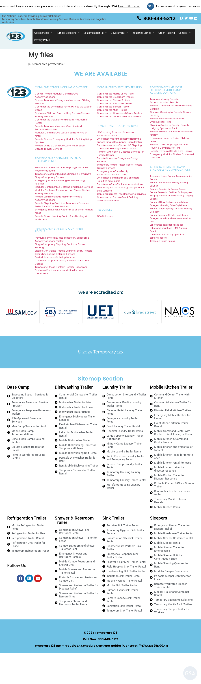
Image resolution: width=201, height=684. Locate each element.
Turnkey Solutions (68, 32)
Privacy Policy (42, 40)
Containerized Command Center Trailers (119, 113)
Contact (184, 32)
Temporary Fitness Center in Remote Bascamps (61, 267)
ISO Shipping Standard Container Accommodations (115, 134)
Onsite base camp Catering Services (55, 254)
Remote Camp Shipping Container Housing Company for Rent (169, 146)
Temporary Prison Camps (162, 241)
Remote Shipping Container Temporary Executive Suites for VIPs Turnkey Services (62, 205)
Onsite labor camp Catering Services (55, 257)
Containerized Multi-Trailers (112, 109)
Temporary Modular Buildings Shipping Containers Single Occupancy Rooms (63, 175)
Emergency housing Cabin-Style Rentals (169, 205)
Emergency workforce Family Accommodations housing (113, 173)
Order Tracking (166, 32)
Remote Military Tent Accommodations (169, 202)
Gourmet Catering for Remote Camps (168, 189)
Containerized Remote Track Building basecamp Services (117, 199)
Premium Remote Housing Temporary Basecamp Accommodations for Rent (62, 239)
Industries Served (143, 32)
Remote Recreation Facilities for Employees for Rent (167, 120)
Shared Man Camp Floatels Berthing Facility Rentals (63, 250)
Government (119, 32)
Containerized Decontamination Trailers (119, 116)
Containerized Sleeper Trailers (113, 106)
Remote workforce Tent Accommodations (120, 184)
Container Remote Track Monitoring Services (121, 193)
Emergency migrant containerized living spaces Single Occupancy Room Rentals (119, 140)
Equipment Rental (95, 32)
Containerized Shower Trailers (113, 100)
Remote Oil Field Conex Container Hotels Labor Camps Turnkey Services (60, 147)
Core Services (43, 32)
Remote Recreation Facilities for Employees (171, 192)
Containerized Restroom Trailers (114, 103)
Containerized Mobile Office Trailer (115, 93)
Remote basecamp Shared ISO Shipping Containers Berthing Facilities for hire (119, 147)
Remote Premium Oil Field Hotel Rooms (171, 151)
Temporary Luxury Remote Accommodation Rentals (164, 101)
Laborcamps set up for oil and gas (166, 225)
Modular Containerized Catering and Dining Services (64, 186)
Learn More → (134, 6)
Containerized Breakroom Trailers (115, 96)
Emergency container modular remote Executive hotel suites (118, 179)
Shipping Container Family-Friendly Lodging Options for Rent (169, 127)
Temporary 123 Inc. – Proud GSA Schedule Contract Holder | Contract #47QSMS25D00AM (100, 646)
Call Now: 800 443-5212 (100, 639)
